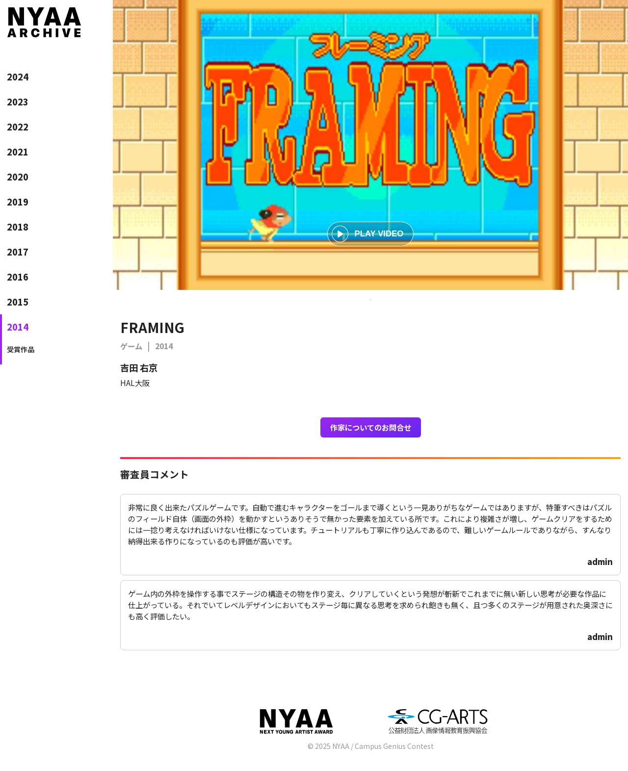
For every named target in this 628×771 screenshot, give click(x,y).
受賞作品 (20, 349)
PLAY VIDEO (368, 234)
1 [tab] (370, 300)
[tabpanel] (370, 145)
